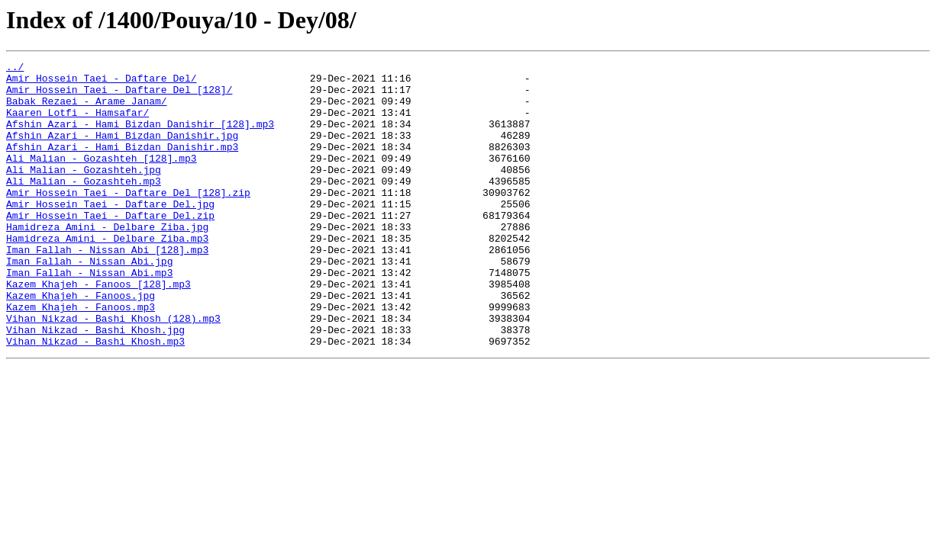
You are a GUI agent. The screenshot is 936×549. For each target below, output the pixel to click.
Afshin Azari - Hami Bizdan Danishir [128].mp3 (140, 137)
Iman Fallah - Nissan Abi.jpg (89, 302)
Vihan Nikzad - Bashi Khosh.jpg (95, 384)
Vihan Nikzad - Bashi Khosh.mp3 (95, 398)
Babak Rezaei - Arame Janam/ (86, 110)
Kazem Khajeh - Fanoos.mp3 (80, 357)
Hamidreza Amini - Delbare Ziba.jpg (107, 261)
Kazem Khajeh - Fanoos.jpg (80, 343)
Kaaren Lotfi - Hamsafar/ (77, 123)
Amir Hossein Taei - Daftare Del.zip (110, 247)
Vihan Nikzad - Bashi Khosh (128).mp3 (113, 370)
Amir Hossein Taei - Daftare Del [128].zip (128, 219)
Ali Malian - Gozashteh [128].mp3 (101, 178)
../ (15, 68)
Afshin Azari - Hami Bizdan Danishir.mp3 (122, 165)
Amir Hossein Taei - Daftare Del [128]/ (119, 96)
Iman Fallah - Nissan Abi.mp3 (89, 316)
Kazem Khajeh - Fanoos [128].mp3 (98, 329)
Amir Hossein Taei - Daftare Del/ (101, 82)
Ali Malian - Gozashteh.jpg (83, 192)
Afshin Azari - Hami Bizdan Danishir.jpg (122, 151)
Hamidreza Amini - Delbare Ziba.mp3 (107, 274)
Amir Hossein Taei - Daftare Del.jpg (110, 233)
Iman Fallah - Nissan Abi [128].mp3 (107, 288)
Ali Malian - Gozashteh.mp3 (83, 206)
